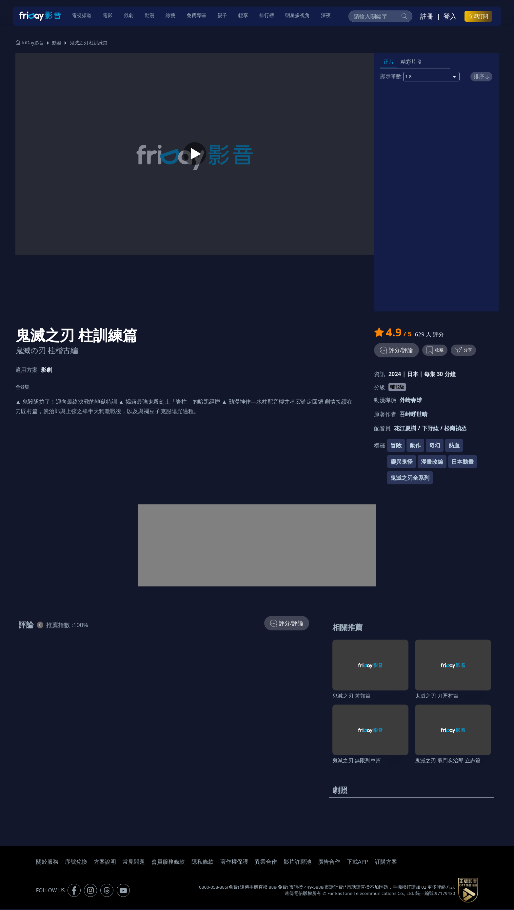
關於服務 (47, 862)
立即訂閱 (478, 16)
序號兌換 (76, 862)
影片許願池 (297, 862)
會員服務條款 (168, 862)
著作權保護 (234, 862)
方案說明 (105, 862)
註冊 (426, 16)
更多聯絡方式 (441, 888)
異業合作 (266, 862)
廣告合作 (329, 862)
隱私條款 (202, 862)
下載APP (357, 862)
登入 (450, 16)
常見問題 (134, 862)
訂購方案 (386, 862)
